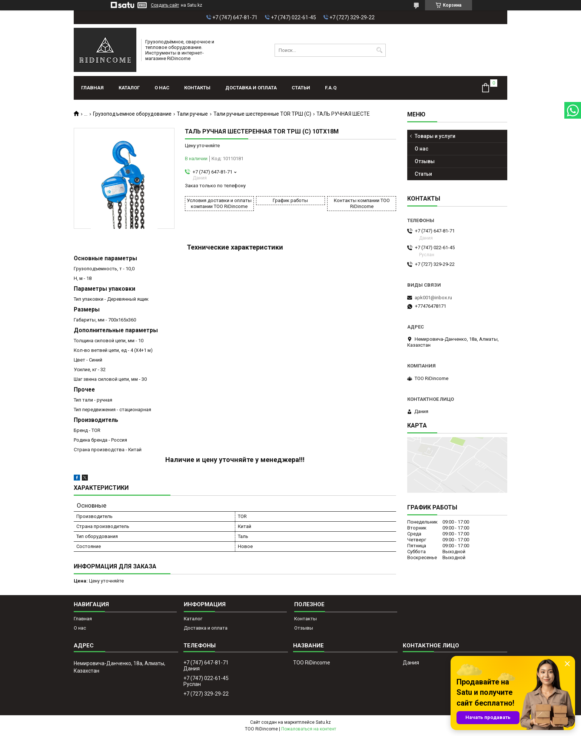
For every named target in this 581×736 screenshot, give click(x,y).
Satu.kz (323, 722)
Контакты (197, 87)
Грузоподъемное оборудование (132, 114)
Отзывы (425, 161)
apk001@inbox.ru (433, 297)
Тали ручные (192, 114)
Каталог (129, 87)
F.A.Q (330, 87)
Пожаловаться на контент (308, 729)
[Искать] (379, 50)
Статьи (301, 87)
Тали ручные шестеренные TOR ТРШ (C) (262, 114)
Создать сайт (165, 5)
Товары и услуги (435, 136)
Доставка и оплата (251, 87)
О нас (162, 87)
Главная (92, 87)
